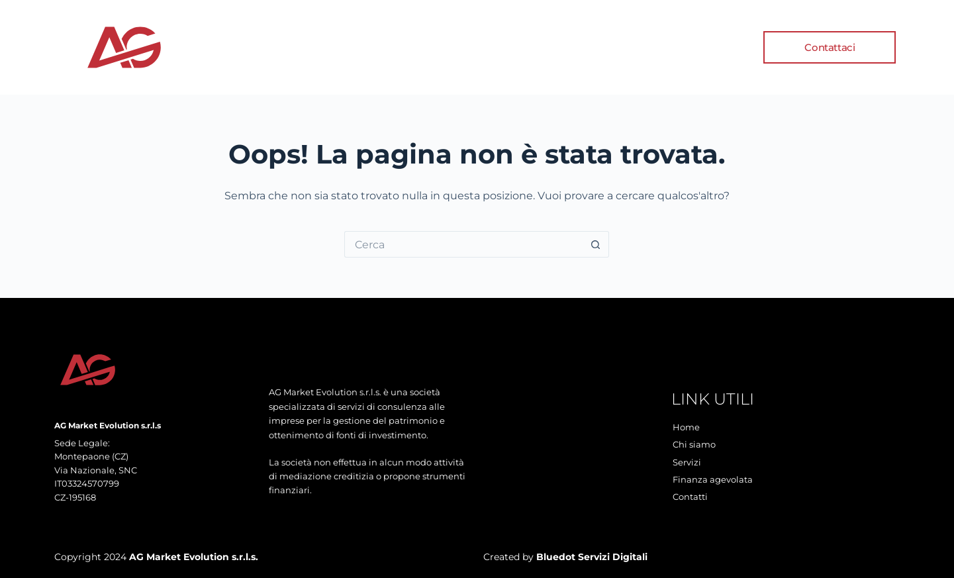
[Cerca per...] (463, 244)
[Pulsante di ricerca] (596, 244)
